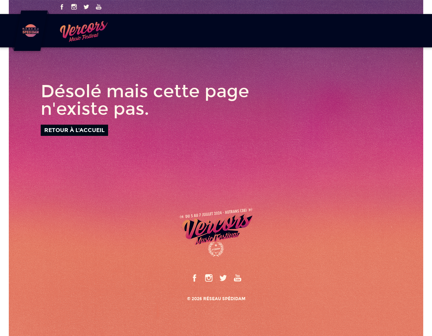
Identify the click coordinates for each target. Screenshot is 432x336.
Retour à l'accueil (74, 130)
